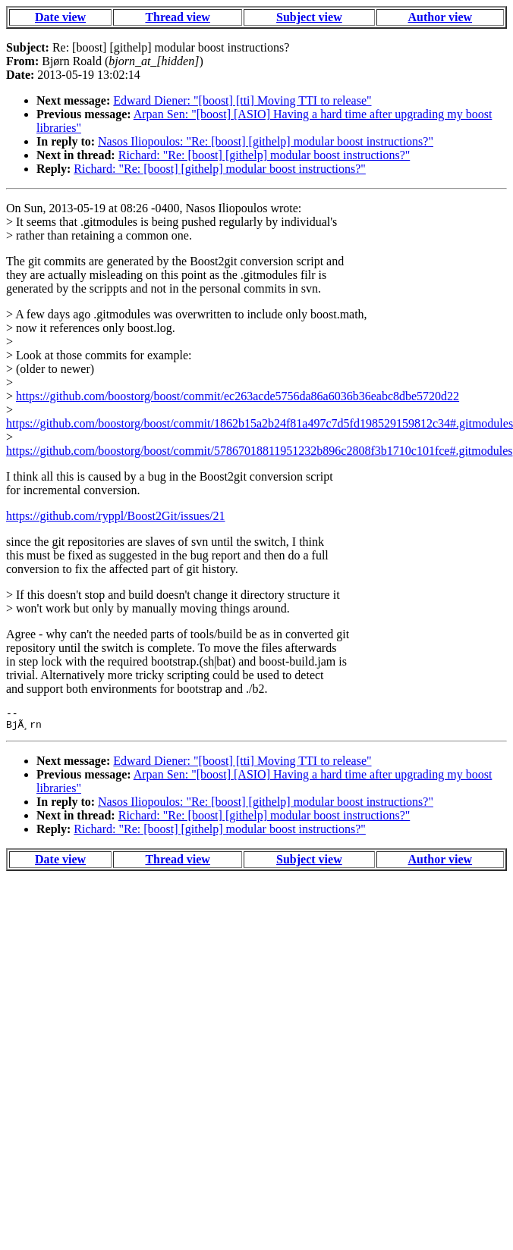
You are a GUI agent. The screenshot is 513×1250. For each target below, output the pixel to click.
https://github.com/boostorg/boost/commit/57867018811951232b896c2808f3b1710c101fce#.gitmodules (259, 450)
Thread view (177, 17)
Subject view (309, 17)
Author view (440, 17)
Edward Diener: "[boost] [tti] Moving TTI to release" (242, 100)
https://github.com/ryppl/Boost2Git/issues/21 (115, 515)
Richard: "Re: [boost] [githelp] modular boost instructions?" (264, 155)
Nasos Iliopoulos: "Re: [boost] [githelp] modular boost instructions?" (265, 141)
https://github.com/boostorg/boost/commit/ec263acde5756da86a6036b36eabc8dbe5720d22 (237, 396)
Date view (60, 17)
